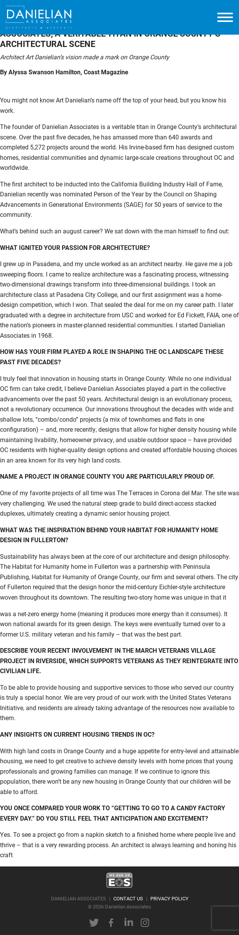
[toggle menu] (225, 17)
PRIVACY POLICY (169, 898)
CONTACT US (128, 898)
